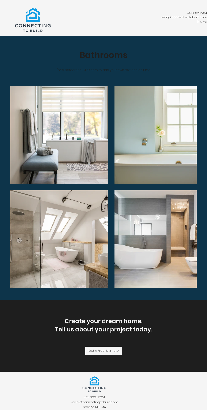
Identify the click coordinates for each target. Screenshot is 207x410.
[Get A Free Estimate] (103, 351)
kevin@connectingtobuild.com (184, 17)
